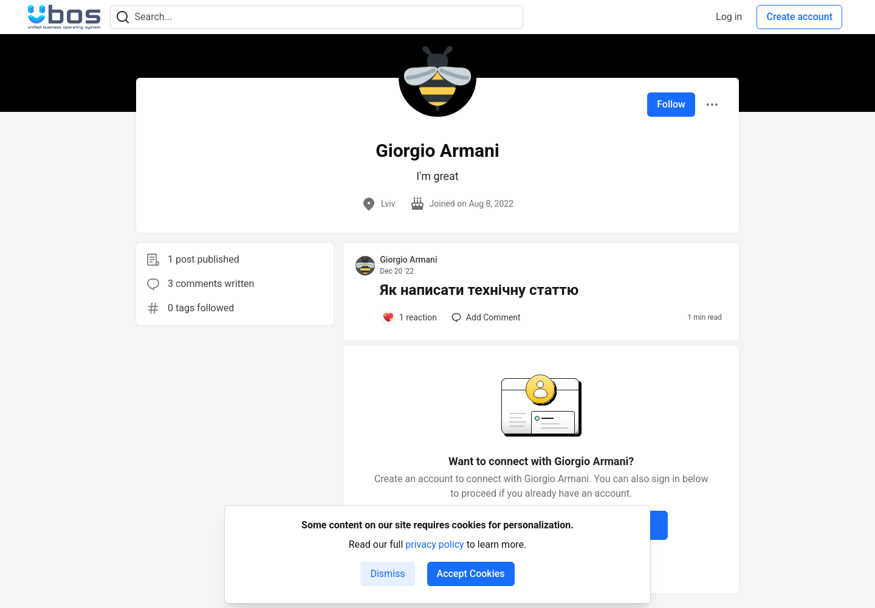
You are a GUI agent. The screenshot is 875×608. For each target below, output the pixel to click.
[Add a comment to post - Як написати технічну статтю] (409, 317)
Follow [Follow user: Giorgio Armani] (671, 104)
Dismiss (387, 573)
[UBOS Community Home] (64, 17)
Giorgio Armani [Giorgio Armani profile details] (408, 259)
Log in (729, 16)
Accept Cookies (471, 573)
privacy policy (434, 544)
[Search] (123, 17)
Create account (799, 16)
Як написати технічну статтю (479, 290)
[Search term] (316, 17)
